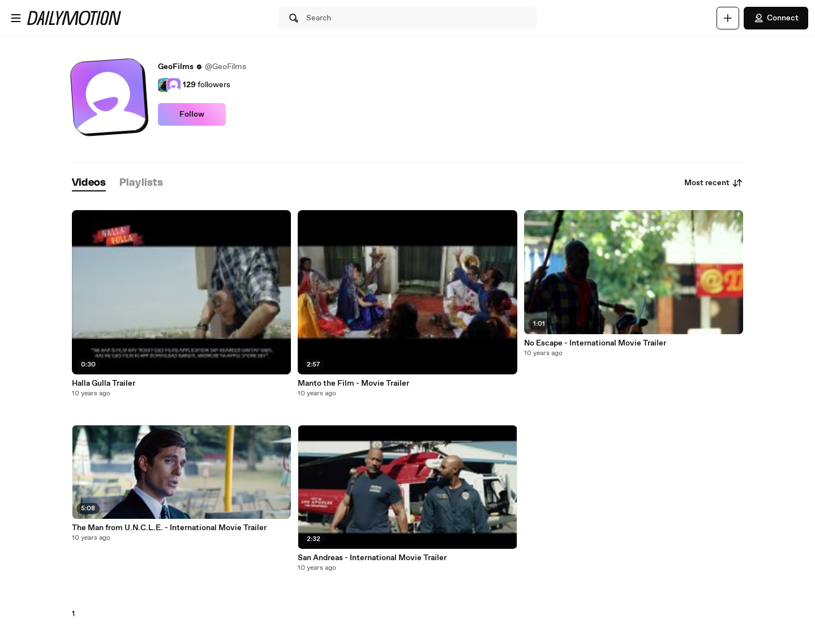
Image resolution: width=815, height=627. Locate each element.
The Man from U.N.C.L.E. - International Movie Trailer (169, 527)
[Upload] (728, 18)
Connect (776, 18)
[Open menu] (16, 18)
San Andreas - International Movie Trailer (372, 557)
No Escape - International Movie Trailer (595, 343)
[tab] (89, 183)
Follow (191, 114)
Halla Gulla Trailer (103, 383)
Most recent (713, 183)
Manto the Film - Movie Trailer (353, 383)
